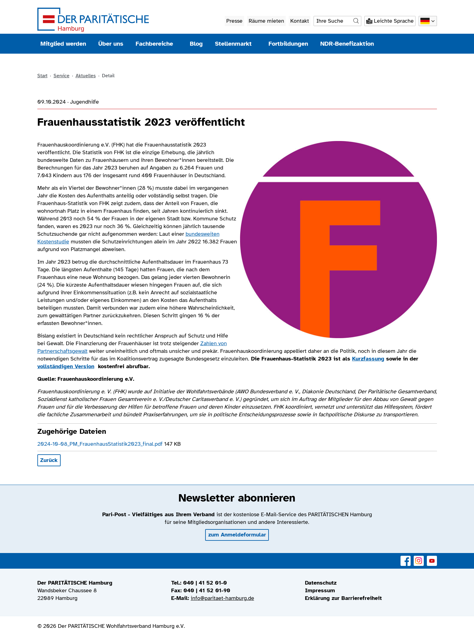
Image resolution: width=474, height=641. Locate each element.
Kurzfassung (368, 358)
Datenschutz (321, 582)
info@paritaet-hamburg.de (222, 598)
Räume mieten (266, 20)
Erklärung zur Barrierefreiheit (343, 598)
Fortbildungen (288, 44)
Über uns (110, 44)
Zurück (49, 460)
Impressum (320, 590)
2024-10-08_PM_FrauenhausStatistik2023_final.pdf (100, 444)
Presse (234, 20)
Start (42, 76)
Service (62, 76)
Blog (196, 44)
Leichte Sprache (394, 20)
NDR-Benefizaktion (347, 44)
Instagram (419, 557)
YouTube (432, 557)
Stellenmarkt (235, 44)
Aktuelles (86, 76)
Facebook (406, 557)
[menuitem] (371, 583)
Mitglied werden (63, 44)
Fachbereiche (157, 44)
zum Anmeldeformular (237, 534)
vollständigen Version (65, 366)
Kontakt (299, 20)
